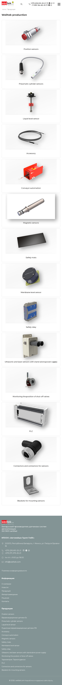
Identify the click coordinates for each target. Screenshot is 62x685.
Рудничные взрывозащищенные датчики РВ (19, 628)
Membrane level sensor (10, 646)
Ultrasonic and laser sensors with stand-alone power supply (24, 653)
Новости (5, 587)
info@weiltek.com (13, 562)
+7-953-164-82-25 (39, 5)
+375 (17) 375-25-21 (13, 553)
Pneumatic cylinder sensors (12, 621)
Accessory (5, 632)
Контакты (5, 601)
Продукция (6, 591)
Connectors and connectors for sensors (16, 667)
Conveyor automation (10, 635)
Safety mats (6, 642)
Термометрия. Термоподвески (13, 660)
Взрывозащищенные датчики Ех (14, 618)
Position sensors (8, 614)
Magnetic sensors (8, 639)
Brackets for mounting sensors (13, 670)
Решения (5, 598)
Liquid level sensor (9, 625)
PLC (3, 663)
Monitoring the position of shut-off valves (17, 656)
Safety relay (6, 649)
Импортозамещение (10, 594)
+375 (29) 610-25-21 (38, 3)
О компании (6, 584)
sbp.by (50, 680)
